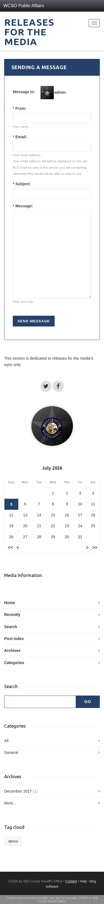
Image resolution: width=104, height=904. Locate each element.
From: (19, 108)
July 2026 (52, 468)
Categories (14, 662)
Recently (12, 614)
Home (9, 602)
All (6, 740)
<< (10, 547)
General (11, 752)
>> (94, 547)
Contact (71, 881)
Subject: (22, 184)
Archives (12, 650)
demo (13, 841)
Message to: (24, 92)
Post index (14, 638)
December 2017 (18, 791)
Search (10, 627)
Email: (20, 137)
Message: (23, 206)
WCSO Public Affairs (23, 5)
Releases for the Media (29, 32)
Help (83, 881)
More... (10, 803)
